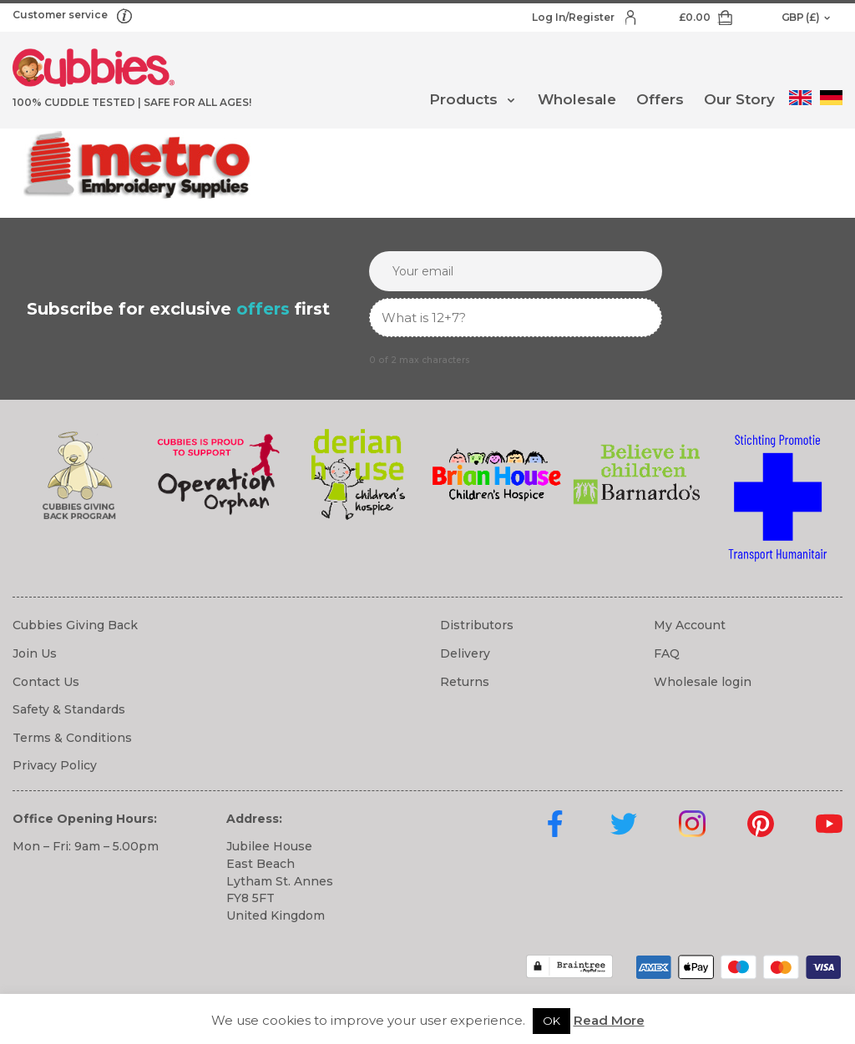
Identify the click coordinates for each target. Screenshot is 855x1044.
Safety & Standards (69, 709)
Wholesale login (702, 681)
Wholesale (577, 99)
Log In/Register (574, 17)
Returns (464, 681)
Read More (609, 1020)
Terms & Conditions (72, 737)
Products (463, 99)
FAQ (667, 653)
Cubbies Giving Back (75, 625)
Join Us (35, 653)
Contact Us (46, 681)
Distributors (477, 625)
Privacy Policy (55, 765)
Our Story (739, 99)
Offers (660, 99)
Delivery (465, 653)
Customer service (61, 14)
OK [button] (551, 1020)
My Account (690, 625)
